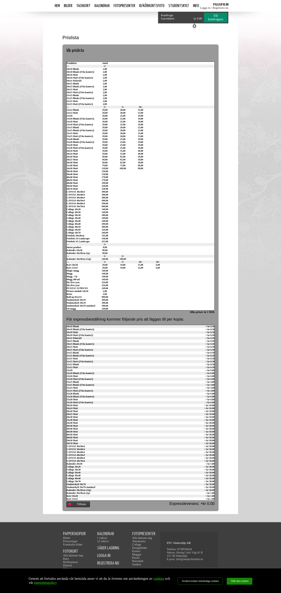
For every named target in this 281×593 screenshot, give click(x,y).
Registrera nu (220, 7)
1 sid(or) (102, 537)
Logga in (205, 7)
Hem (57, 6)
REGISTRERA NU (108, 563)
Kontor (136, 551)
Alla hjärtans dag (73, 555)
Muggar (136, 554)
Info (196, 6)
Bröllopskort (70, 562)
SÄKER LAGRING (108, 548)
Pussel (136, 557)
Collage (136, 544)
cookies (158, 579)
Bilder (68, 6)
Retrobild (137, 561)
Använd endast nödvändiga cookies (200, 581)
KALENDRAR (105, 534)
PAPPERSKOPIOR (74, 534)
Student (136, 564)
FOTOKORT (70, 551)
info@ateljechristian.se (189, 559)
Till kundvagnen (215, 17)
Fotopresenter (124, 6)
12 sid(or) (103, 541)
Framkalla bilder (73, 544)
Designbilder (139, 547)
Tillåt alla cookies (239, 581)
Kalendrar (102, 6)
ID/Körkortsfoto (152, 6)
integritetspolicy (45, 583)
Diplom (67, 565)
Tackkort (83, 6)
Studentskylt (178, 6)
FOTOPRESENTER (143, 534)
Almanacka (138, 541)
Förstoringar (70, 541)
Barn (66, 558)
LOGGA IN (103, 555)
